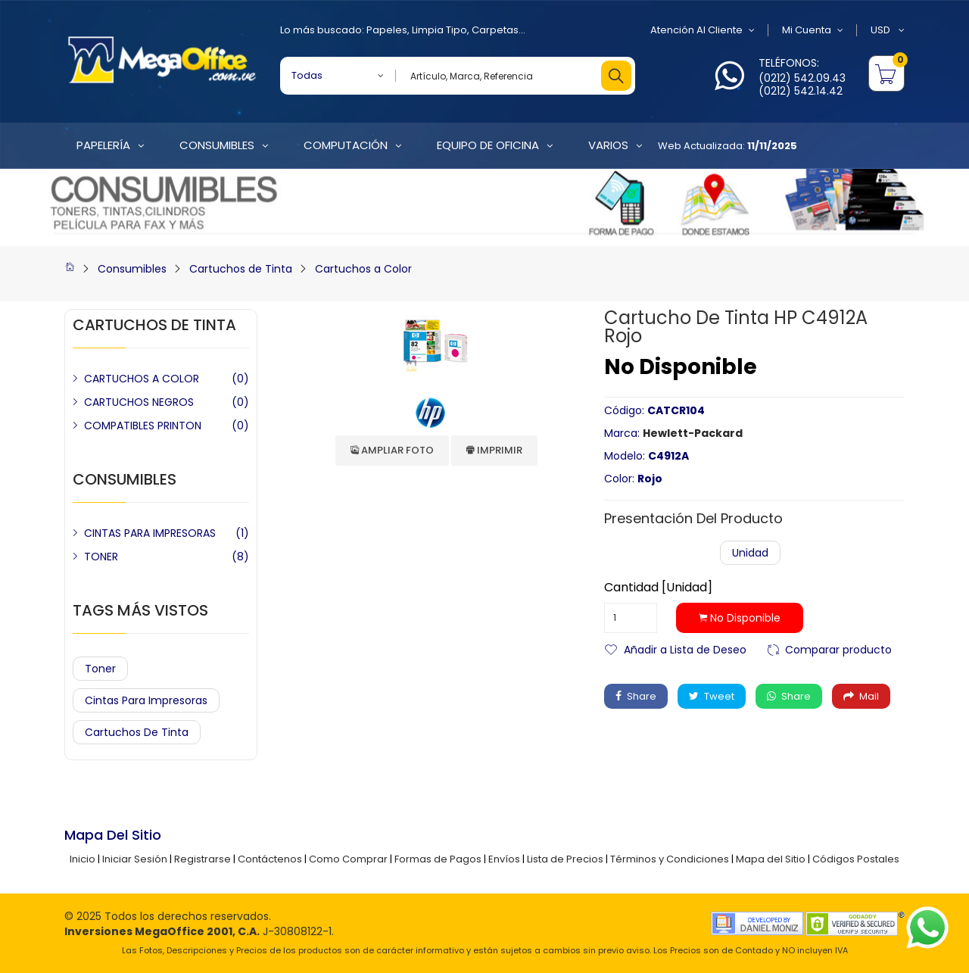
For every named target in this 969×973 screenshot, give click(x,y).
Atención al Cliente (702, 30)
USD (888, 30)
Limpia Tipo (439, 30)
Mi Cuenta (812, 30)
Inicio (82, 859)
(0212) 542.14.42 (801, 91)
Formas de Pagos (437, 859)
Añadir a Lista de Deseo (685, 648)
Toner (100, 668)
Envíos (504, 859)
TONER (101, 556)
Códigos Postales (855, 859)
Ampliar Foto (392, 450)
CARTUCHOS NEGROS (139, 402)
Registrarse (202, 859)
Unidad (750, 552)
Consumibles (132, 268)
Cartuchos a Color (363, 268)
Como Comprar (348, 859)
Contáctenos (270, 859)
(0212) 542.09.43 (802, 78)
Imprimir (494, 450)
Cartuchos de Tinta (240, 268)
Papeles (386, 30)
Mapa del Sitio (770, 859)
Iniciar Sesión (134, 859)
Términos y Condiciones (669, 859)
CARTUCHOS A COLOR (141, 378)
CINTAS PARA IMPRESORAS (150, 533)
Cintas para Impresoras (146, 700)
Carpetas (495, 30)
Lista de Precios (565, 859)
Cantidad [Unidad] (658, 587)
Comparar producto (838, 648)
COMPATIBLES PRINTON (142, 425)
